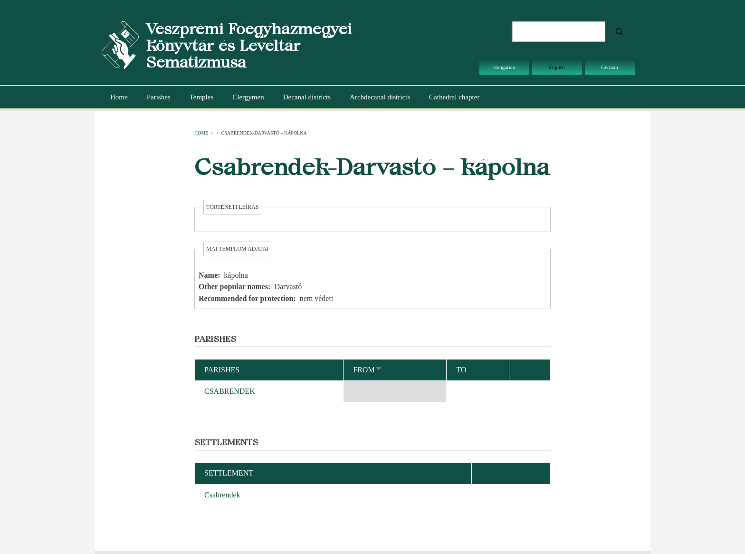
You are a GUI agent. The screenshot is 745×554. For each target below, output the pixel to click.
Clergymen (248, 97)
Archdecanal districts (380, 97)
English (557, 67)
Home (119, 97)
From (367, 370)
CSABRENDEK (229, 391)
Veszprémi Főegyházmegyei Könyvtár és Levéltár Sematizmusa (249, 45)
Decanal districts (307, 97)
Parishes (159, 97)
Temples (202, 97)
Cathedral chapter (454, 97)
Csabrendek (222, 495)
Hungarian (504, 67)
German (609, 67)
